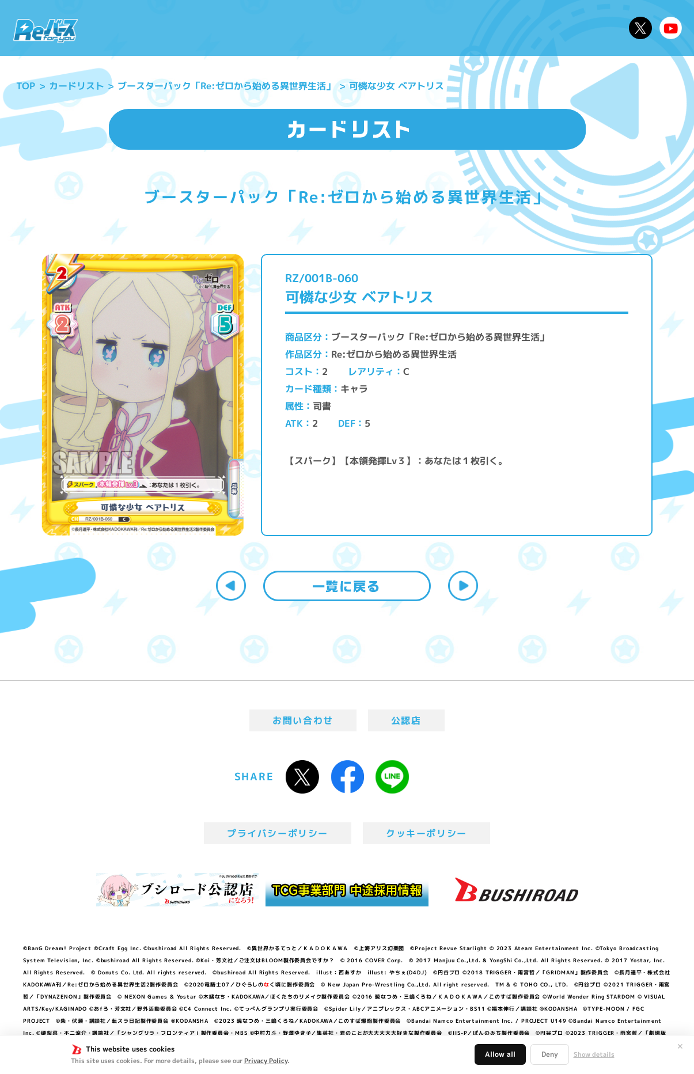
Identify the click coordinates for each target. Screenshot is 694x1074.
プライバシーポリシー (277, 833)
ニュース (118, 28)
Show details (594, 1054)
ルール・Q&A (506, 28)
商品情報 (357, 28)
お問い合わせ (302, 720)
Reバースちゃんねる (670, 28)
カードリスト (425, 28)
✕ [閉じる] (680, 1046)
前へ (231, 586)
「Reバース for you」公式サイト (45, 30)
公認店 (406, 720)
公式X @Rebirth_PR (640, 28)
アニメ (253, 28)
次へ (463, 586)
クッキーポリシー (426, 833)
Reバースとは (188, 28)
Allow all (500, 1054)
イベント (303, 28)
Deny (549, 1054)
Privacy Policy (265, 1060)
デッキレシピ (586, 28)
